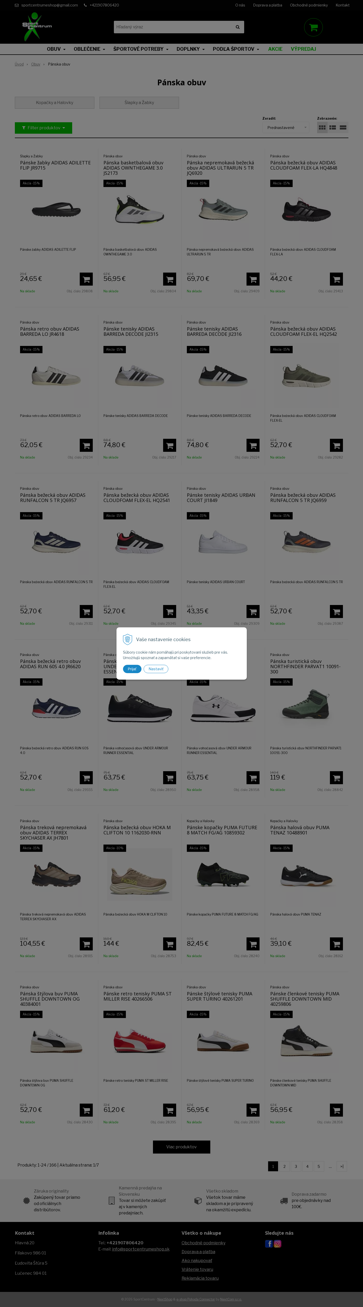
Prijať (132, 669)
